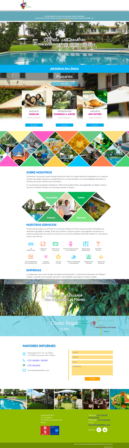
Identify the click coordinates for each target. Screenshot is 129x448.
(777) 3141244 (102, 415)
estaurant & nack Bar (98, 4)
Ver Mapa (64, 328)
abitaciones (72, 5)
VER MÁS (64, 84)
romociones (61, 5)
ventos (81, 5)
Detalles (34, 125)
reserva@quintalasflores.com (38, 370)
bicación (108, 5)
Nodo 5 (111, 447)
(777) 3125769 (93, 417)
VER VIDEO (64, 50)
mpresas (89, 5)
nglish (37, 5)
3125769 (44, 360)
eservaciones (48, 5)
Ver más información (64, 20)
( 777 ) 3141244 (33, 360)
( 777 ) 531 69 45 (33, 365)
